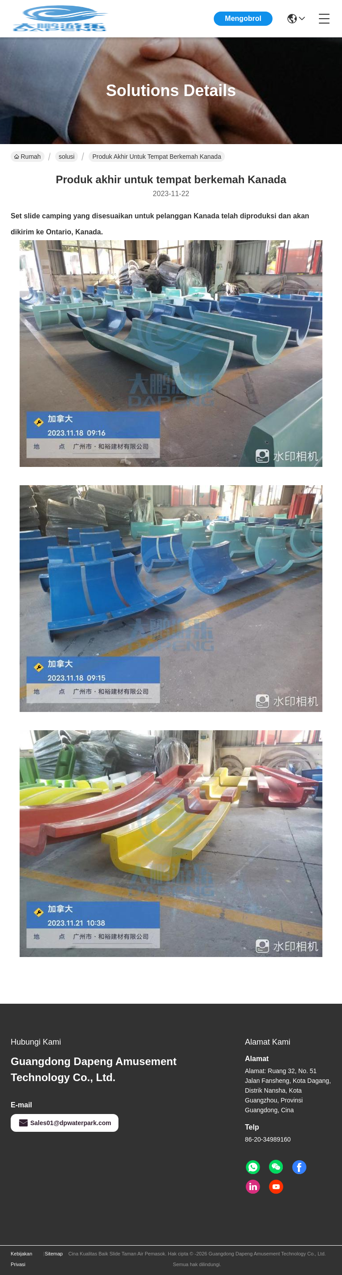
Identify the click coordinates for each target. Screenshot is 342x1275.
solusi (67, 156)
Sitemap (54, 1253)
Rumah (27, 156)
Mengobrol (243, 18)
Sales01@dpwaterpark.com (64, 1123)
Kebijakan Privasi (21, 1259)
